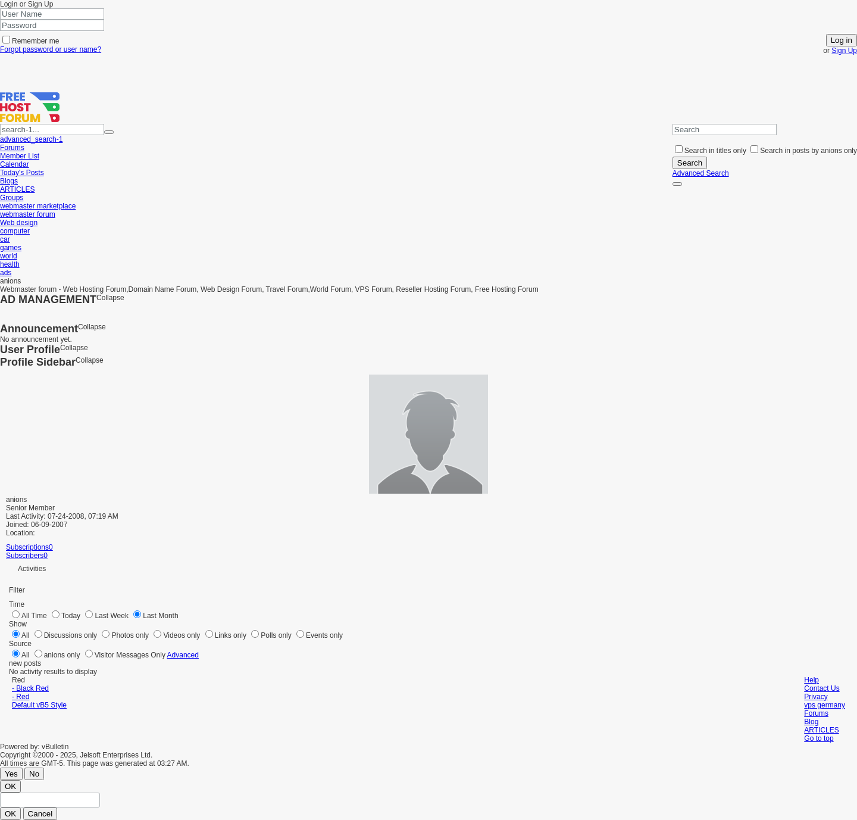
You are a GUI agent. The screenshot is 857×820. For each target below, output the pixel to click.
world (8, 256)
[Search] (725, 129)
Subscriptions (27, 547)
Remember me (30, 41)
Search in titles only (710, 150)
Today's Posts (22, 173)
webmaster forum (27, 214)
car (5, 239)
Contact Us (821, 688)
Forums (12, 148)
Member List (19, 156)
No (34, 773)
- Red (20, 697)
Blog (811, 722)
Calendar (14, 164)
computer (15, 231)
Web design (18, 223)
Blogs (9, 181)
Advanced (183, 655)
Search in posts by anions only (803, 150)
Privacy (815, 697)
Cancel (40, 813)
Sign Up (844, 50)
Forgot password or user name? (50, 49)
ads (5, 273)
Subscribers (24, 555)
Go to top (818, 738)
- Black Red (30, 688)
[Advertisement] (139, 73)
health (10, 264)
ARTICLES (17, 189)
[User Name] (52, 14)
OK (10, 786)
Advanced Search (701, 173)
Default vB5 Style (39, 705)
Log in (841, 40)
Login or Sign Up (27, 4)
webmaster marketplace (38, 206)
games (10, 248)
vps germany (824, 705)
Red (19, 680)
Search (689, 162)
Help (811, 680)
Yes (11, 773)
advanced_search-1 (31, 139)
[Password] (52, 25)
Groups (11, 198)
